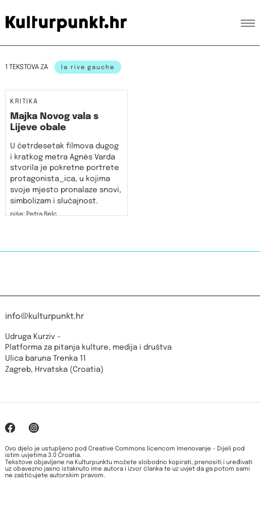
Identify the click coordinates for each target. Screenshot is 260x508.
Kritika (24, 102)
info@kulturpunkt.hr (44, 316)
